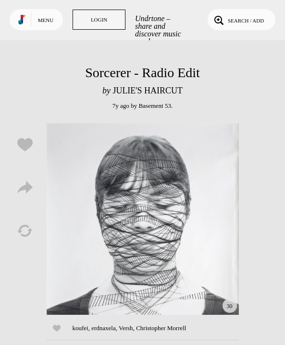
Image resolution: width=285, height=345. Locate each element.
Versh (126, 328)
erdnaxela (103, 328)
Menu (45, 20)
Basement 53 (154, 105)
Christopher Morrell (161, 328)
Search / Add (238, 19)
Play (143, 219)
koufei (80, 328)
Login (99, 20)
